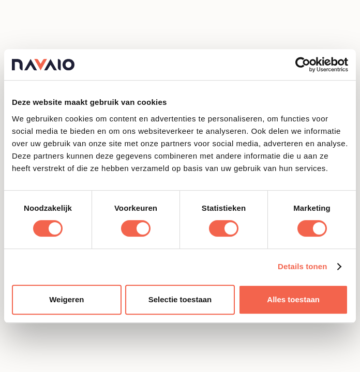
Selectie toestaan (180, 299)
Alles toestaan (293, 299)
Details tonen (302, 266)
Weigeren (66, 299)
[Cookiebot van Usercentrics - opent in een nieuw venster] (303, 64)
